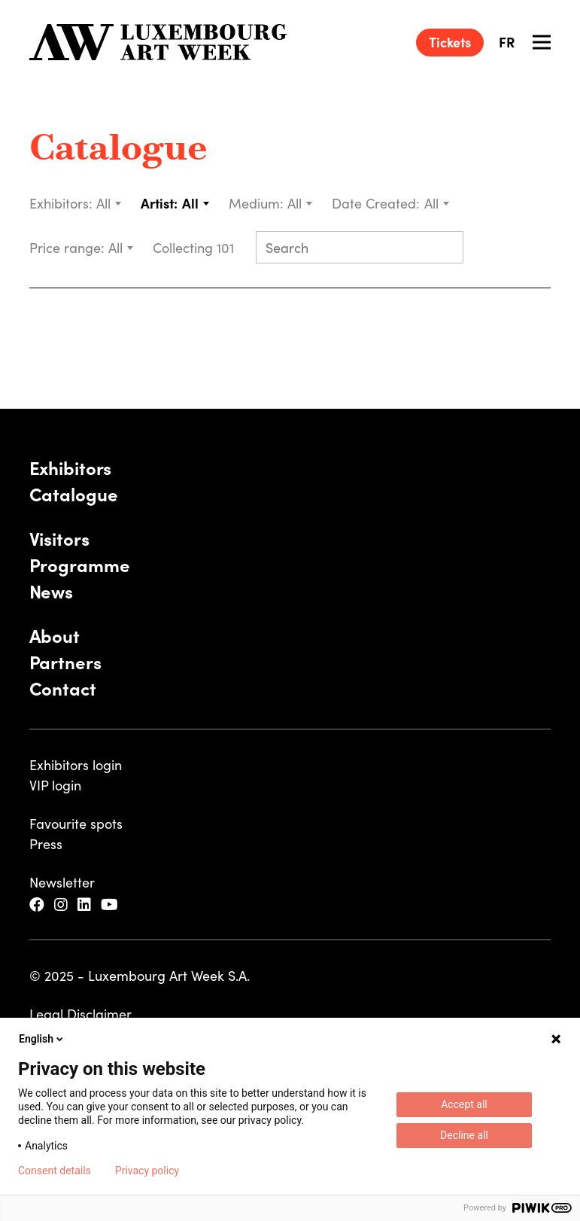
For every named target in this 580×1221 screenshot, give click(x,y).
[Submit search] (445, 249)
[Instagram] (62, 904)
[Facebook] (38, 904)
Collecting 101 (195, 247)
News (51, 590)
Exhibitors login (75, 764)
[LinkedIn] (86, 904)
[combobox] (109, 203)
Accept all (464, 1104)
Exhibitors (70, 467)
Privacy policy (147, 1171)
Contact (62, 687)
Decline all (464, 1135)
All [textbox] (103, 202)
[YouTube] (111, 904)
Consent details (54, 1171)
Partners (65, 661)
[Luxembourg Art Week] (158, 42)
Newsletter (62, 881)
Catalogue (118, 150)
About (54, 635)
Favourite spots (76, 823)
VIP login (55, 784)
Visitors (59, 538)
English (42, 1039)
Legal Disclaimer (80, 1013)
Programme (79, 564)
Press (45, 843)
